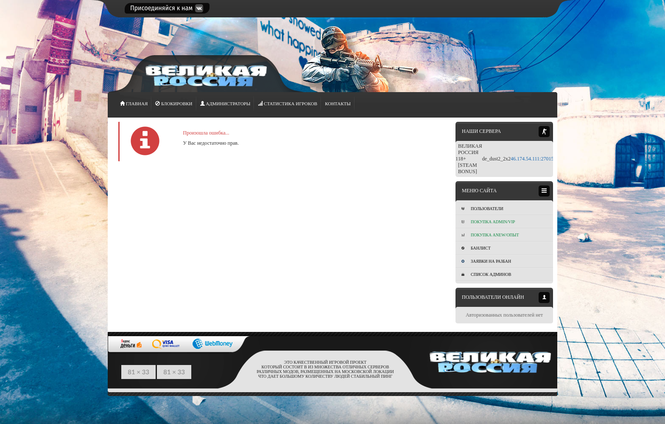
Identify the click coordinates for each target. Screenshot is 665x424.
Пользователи (482, 208)
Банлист (476, 248)
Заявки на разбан (486, 261)
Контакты (338, 103)
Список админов (486, 274)
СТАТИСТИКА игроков (287, 103)
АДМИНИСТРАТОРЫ (225, 103)
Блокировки (173, 103)
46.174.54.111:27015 (532, 159)
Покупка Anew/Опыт (490, 235)
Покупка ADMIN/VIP (488, 221)
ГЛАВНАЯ (134, 103)
